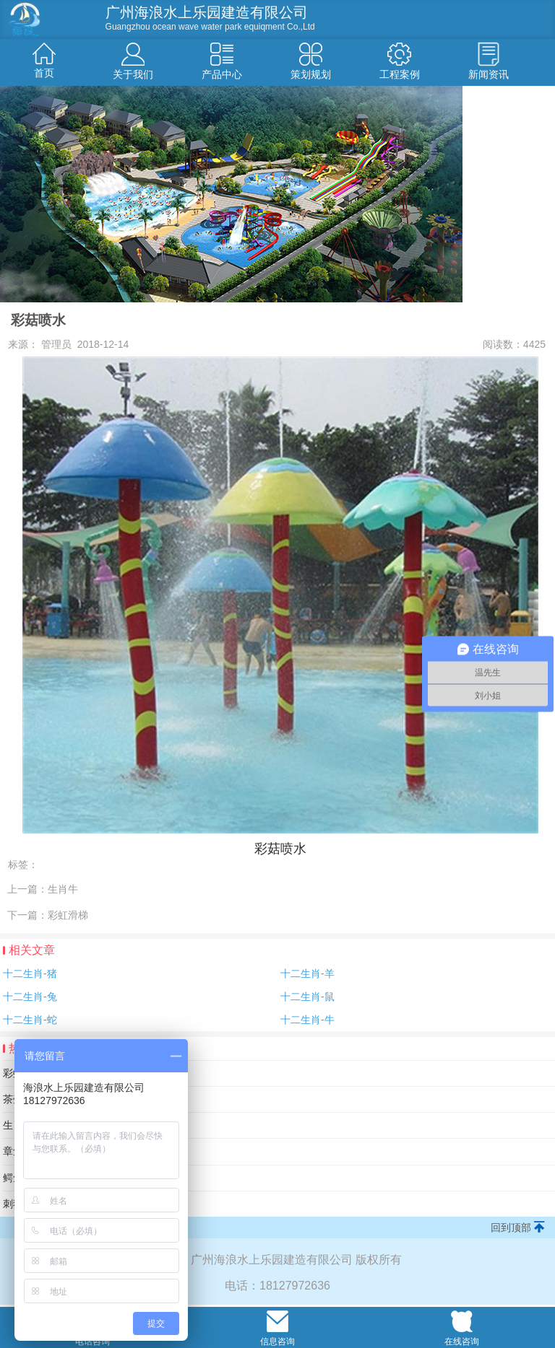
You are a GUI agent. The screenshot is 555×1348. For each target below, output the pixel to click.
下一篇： (47, 915)
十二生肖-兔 (30, 996)
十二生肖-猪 (30, 973)
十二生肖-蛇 (30, 1019)
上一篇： (42, 889)
